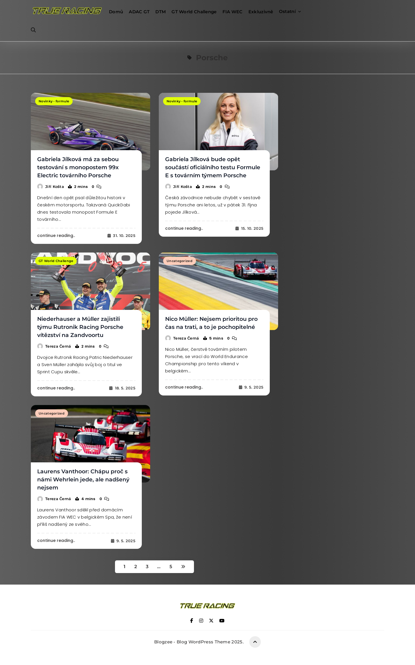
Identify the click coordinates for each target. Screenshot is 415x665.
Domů (116, 11)
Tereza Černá (58, 346)
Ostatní (287, 11)
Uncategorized (180, 261)
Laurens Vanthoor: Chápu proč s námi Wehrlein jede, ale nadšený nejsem (83, 479)
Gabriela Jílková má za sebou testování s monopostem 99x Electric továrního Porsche (78, 167)
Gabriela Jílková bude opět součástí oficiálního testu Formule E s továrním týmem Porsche (212, 167)
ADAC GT (139, 11)
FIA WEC (232, 11)
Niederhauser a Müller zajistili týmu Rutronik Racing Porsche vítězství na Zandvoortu (80, 327)
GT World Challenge (193, 11)
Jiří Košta (54, 186)
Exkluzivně (260, 11)
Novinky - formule (54, 101)
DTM (160, 11)
